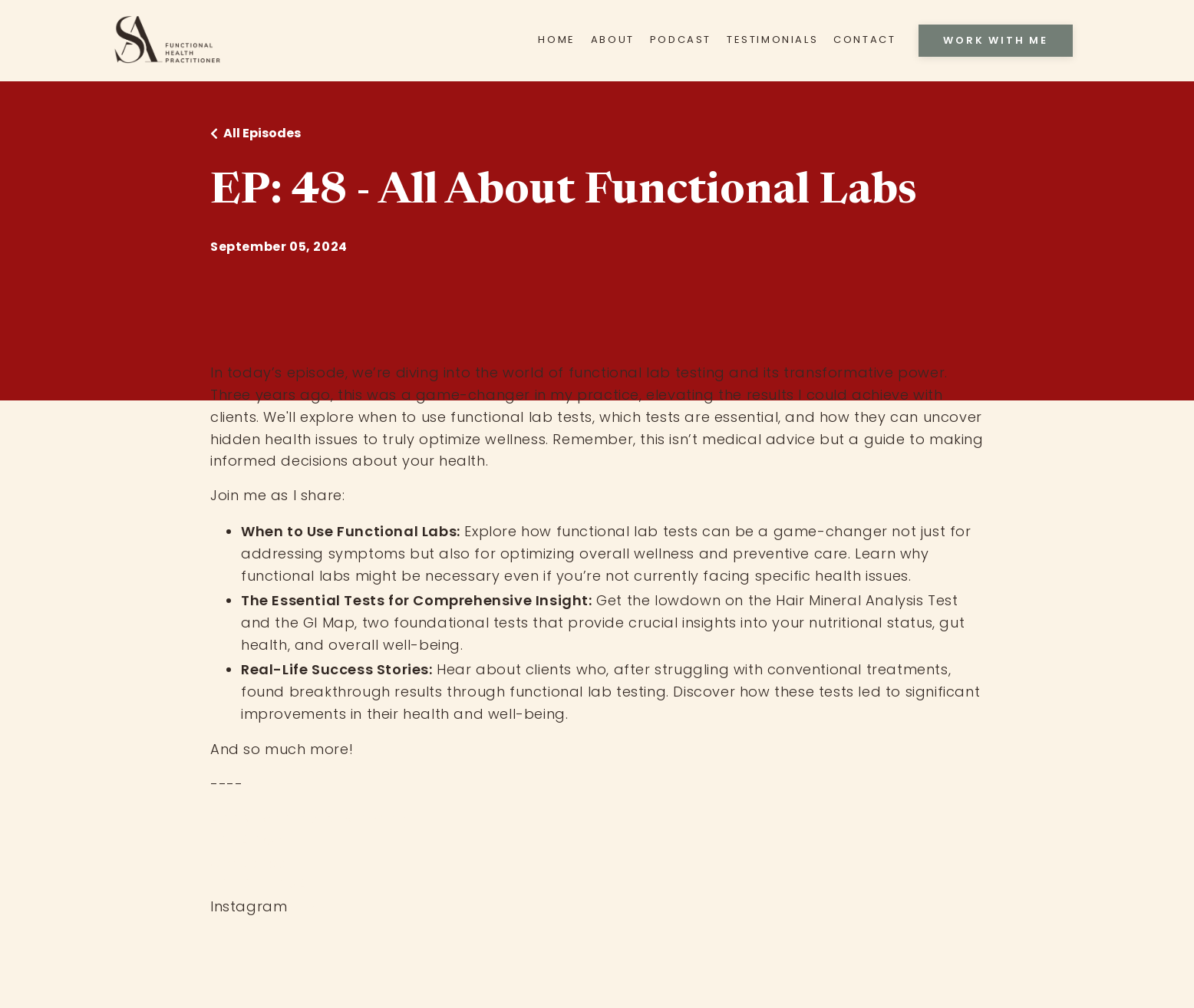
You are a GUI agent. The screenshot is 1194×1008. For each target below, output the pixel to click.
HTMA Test (247, 840)
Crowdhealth (258, 862)
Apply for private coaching (309, 818)
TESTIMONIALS (772, 39)
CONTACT (864, 39)
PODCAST (680, 39)
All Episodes (262, 133)
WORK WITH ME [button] (995, 40)
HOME (556, 39)
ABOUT (613, 39)
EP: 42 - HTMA (259, 884)
